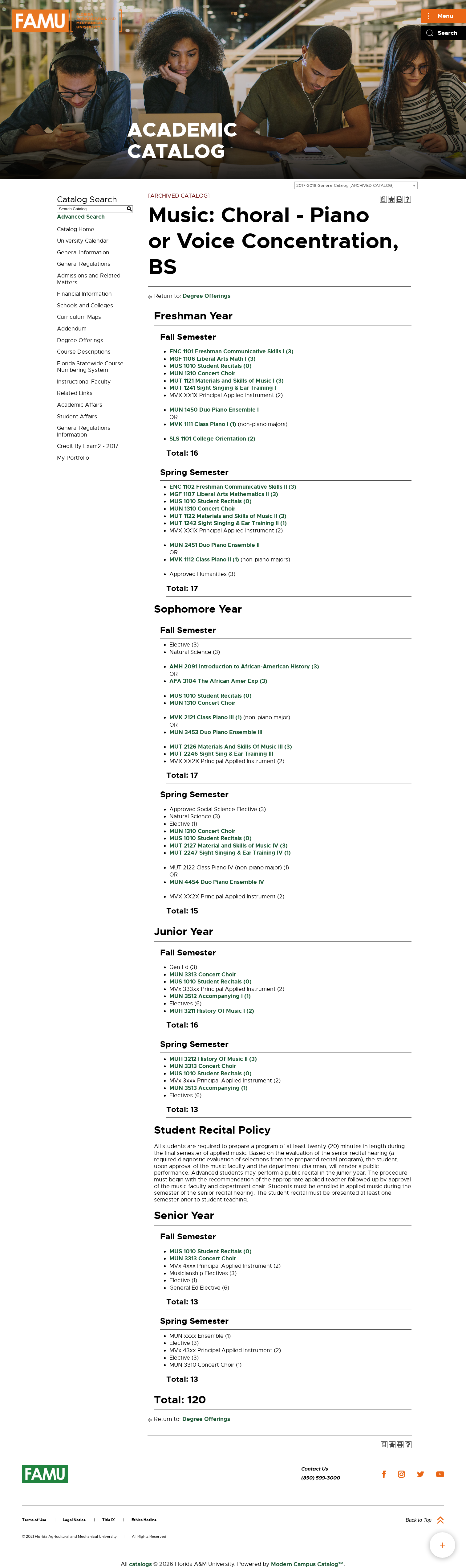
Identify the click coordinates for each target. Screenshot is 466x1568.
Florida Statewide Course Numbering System (90, 367)
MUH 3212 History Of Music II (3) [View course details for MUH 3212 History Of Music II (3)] (213, 1059)
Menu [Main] (445, 16)
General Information (83, 252)
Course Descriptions (84, 351)
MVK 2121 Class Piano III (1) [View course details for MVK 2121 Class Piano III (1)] (205, 717)
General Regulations (83, 264)
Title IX (108, 1519)
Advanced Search (81, 216)
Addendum (72, 328)
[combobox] (356, 185)
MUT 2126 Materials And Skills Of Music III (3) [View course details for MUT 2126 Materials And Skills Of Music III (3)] (230, 746)
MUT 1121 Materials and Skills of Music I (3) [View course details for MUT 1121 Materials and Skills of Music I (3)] (226, 380)
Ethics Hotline (144, 1519)
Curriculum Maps (79, 317)
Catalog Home (75, 229)
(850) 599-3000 (320, 1478)
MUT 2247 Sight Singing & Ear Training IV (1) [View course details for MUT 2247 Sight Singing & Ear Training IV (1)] (230, 852)
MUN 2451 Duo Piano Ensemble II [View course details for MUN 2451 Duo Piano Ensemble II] (214, 545)
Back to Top (419, 1520)
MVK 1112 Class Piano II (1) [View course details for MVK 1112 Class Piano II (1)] (204, 559)
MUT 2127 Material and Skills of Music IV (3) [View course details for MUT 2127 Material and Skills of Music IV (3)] (228, 845)
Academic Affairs (79, 404)
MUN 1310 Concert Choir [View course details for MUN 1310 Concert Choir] (202, 373)
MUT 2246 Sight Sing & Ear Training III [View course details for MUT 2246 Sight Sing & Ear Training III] (221, 753)
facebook (384, 1474)
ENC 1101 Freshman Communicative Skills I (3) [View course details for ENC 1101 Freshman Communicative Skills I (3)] (231, 351)
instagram (401, 1474)
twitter (420, 1474)
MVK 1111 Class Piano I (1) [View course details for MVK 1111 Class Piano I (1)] (202, 424)
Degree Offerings (80, 340)
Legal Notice (74, 1519)
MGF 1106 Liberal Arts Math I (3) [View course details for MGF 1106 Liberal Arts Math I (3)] (212, 359)
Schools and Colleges (85, 305)
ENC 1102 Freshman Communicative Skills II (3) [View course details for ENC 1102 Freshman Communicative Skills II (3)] (232, 487)
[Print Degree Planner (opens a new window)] (383, 199)
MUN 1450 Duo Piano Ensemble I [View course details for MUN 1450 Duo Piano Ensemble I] (214, 409)
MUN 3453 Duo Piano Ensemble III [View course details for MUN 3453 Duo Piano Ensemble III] (215, 732)
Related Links (74, 393)
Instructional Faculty (84, 381)
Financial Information (84, 293)
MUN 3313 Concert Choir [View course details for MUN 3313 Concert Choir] (202, 974)
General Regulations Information (83, 431)
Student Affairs (77, 416)
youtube (440, 1474)
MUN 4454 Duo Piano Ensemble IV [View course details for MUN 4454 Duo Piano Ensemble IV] (216, 882)
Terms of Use (34, 1519)
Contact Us (314, 1469)
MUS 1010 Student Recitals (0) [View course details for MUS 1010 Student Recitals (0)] (210, 366)
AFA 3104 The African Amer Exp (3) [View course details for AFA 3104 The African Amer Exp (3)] (218, 681)
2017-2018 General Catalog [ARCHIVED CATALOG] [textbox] (345, 185)
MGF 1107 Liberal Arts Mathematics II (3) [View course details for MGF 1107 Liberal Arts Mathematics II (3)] (223, 494)
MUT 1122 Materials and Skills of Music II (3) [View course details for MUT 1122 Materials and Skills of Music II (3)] (227, 516)
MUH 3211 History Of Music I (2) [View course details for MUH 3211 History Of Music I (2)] (211, 1011)
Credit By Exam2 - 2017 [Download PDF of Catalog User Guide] (88, 446)
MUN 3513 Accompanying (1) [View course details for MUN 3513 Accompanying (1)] (208, 1088)
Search (447, 33)
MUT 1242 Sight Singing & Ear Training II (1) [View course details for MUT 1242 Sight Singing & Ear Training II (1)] (228, 523)
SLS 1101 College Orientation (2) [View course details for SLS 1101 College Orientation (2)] (212, 438)
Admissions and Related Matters (88, 279)
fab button (442, 1545)
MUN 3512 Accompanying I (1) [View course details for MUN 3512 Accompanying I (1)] (210, 996)
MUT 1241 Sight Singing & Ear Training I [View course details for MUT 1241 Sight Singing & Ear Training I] (222, 388)
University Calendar (82, 240)
